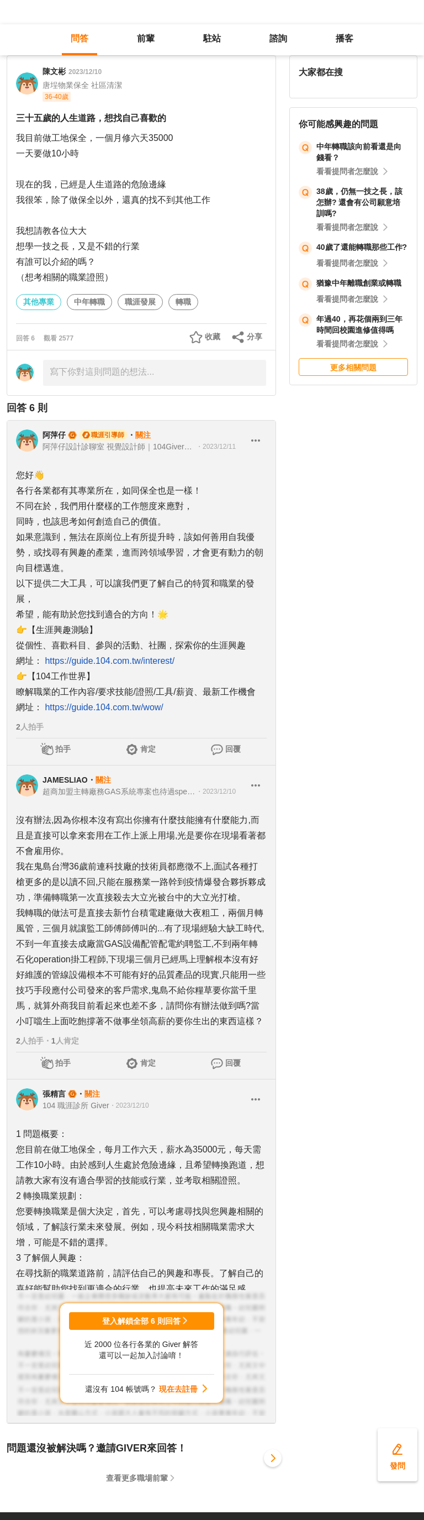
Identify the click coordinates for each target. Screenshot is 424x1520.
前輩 (146, 38)
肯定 (148, 749)
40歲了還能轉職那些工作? (361, 247)
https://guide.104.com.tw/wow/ (104, 707)
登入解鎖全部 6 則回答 (141, 1321)
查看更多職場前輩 (137, 1478)
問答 (79, 38)
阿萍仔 (54, 435)
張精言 (54, 1093)
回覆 (233, 749)
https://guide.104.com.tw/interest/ (109, 660)
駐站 (212, 38)
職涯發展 (140, 301)
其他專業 (38, 301)
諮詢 (278, 38)
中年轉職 (89, 301)
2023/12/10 (85, 72)
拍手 (63, 749)
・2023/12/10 (216, 791)
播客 (344, 38)
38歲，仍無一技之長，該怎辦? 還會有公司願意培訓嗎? (359, 202)
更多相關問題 (353, 367)
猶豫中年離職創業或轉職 (358, 283)
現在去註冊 (178, 1389)
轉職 (183, 301)
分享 (254, 336)
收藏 (212, 336)
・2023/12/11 (216, 446)
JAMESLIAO (65, 779)
